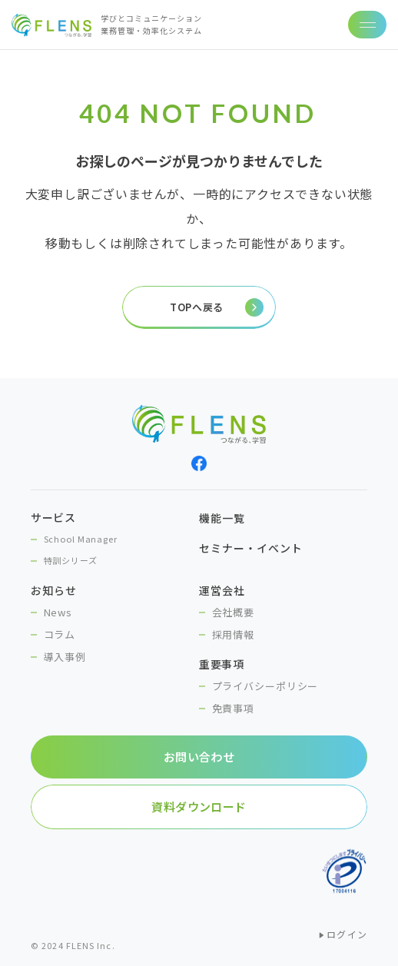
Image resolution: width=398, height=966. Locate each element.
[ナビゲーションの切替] (367, 24)
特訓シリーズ (71, 560)
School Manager (81, 539)
